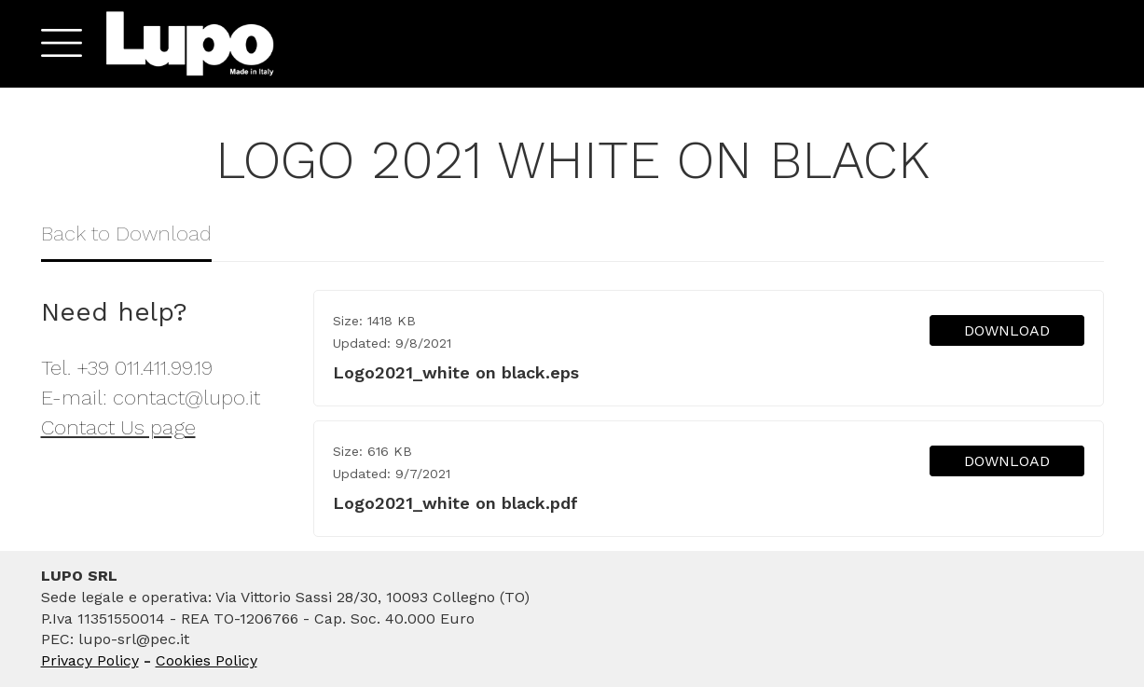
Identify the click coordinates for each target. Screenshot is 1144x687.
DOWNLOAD (1007, 330)
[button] (55, 42)
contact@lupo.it (186, 397)
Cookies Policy (206, 660)
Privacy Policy (90, 660)
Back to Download (126, 233)
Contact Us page (118, 427)
